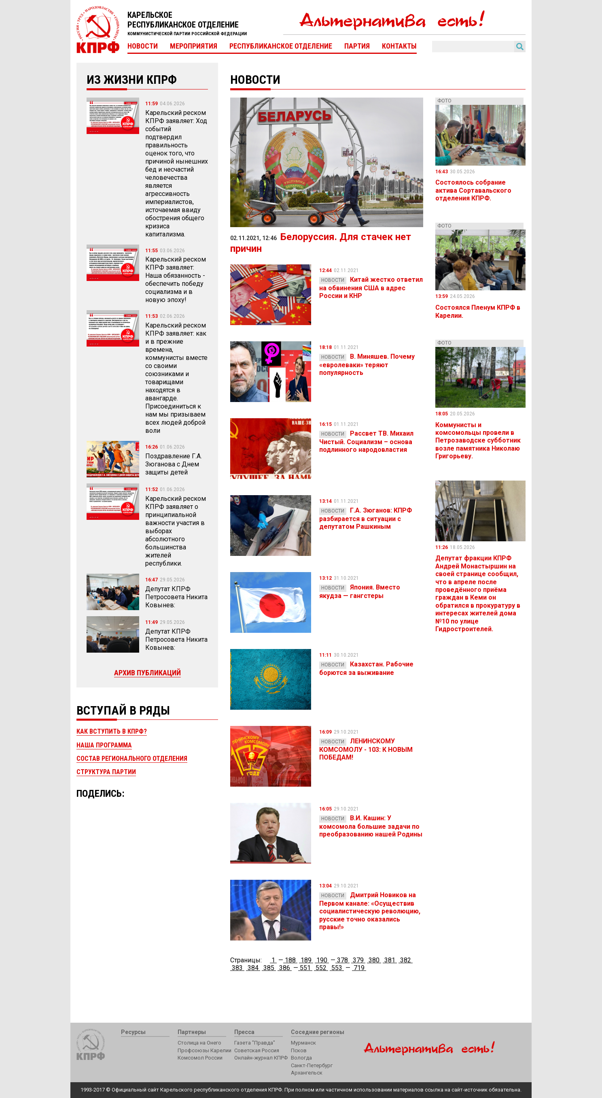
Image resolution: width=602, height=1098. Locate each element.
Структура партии (106, 772)
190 (322, 960)
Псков (299, 1050)
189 (306, 960)
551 (305, 968)
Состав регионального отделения (131, 758)
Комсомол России (200, 1058)
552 (321, 968)
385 (269, 968)
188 (290, 960)
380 (374, 960)
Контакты (399, 46)
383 (237, 968)
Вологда (301, 1058)
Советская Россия (256, 1050)
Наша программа (104, 745)
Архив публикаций (147, 672)
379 (358, 960)
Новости (142, 46)
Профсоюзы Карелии (204, 1050)
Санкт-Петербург (312, 1065)
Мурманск (303, 1043)
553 (337, 968)
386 (285, 968)
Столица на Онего (199, 1043)
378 (342, 960)
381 (390, 960)
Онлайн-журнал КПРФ (261, 1058)
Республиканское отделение (280, 46)
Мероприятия (193, 46)
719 (359, 968)
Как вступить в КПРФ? (111, 731)
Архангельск (306, 1073)
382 (406, 960)
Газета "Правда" (254, 1043)
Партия (357, 46)
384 (253, 968)
